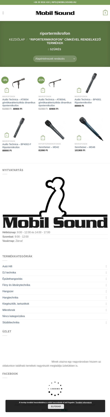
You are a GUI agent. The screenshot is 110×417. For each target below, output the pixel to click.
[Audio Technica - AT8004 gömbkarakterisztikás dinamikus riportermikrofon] (18, 83)
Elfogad (56, 406)
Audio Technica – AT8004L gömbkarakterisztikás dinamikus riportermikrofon (55, 102)
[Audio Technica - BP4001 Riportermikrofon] (91, 83)
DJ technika (9, 272)
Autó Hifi (7, 266)
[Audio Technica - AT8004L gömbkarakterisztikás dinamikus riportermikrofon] (55, 83)
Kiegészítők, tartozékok (15, 303)
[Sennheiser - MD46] (91, 128)
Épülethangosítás (12, 278)
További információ (83, 402)
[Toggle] (106, 266)
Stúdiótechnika (10, 322)
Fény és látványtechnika (16, 285)
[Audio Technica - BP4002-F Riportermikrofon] (18, 127)
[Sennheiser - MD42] (55, 128)
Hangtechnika (10, 297)
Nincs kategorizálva (13, 316)
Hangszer (7, 291)
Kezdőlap (17, 39)
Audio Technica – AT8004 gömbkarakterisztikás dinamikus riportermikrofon (18, 102)
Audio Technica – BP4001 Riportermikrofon (88, 101)
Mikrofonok (8, 310)
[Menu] (4, 13)
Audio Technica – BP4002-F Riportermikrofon (16, 146)
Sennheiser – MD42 (49, 147)
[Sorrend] (55, 59)
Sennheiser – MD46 (85, 147)
